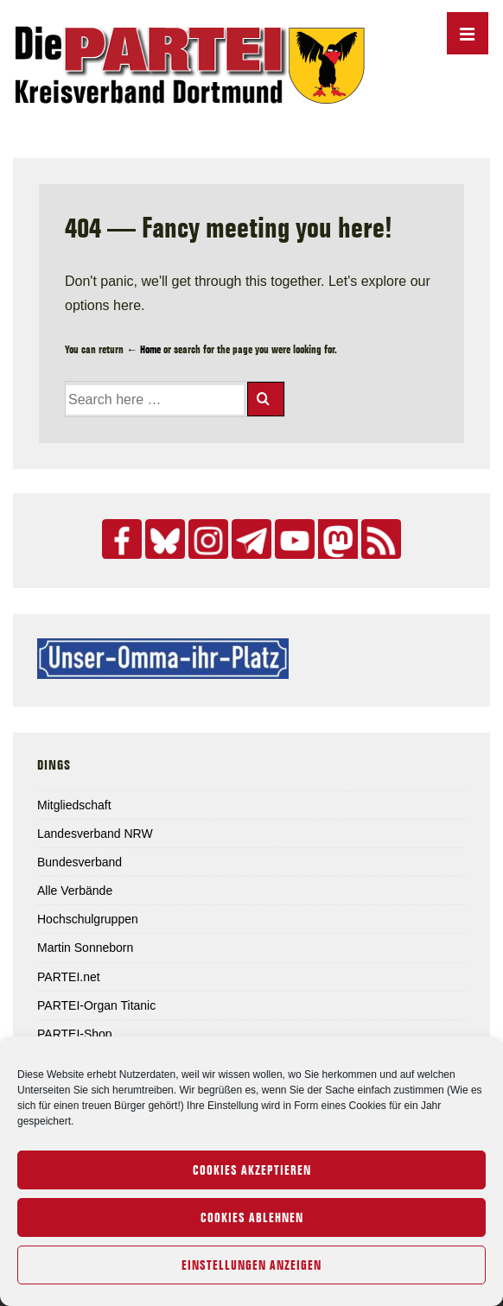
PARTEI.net (68, 977)
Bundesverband (79, 862)
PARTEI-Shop (74, 1034)
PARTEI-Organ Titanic (96, 1005)
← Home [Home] (143, 349)
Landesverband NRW (95, 833)
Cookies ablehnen (252, 1218)
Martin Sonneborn (85, 947)
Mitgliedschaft (74, 805)
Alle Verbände (74, 890)
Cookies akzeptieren (252, 1170)
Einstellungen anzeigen (251, 1265)
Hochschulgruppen (87, 919)
